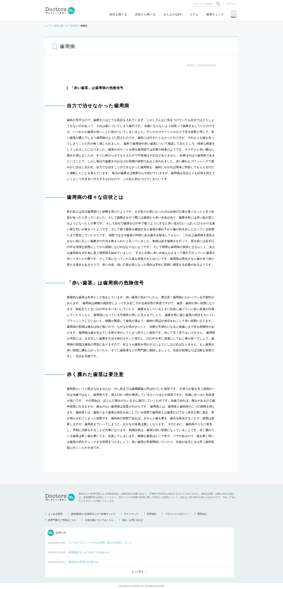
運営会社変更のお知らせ (83, 561)
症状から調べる (145, 14)
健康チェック (215, 14)
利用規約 (151, 514)
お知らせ (57, 533)
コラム (194, 14)
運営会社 (202, 514)
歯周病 (74, 25)
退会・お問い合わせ (132, 520)
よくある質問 (55, 514)
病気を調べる (118, 14)
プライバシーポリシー (177, 514)
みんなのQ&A (173, 14)
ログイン (232, 3)
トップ (47, 25)
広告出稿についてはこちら (99, 520)
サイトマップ (131, 514)
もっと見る (137, 571)
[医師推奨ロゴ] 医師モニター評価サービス (93, 514)
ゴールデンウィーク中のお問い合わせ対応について (100, 542)
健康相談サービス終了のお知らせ (89, 552)
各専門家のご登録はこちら (62, 520)
